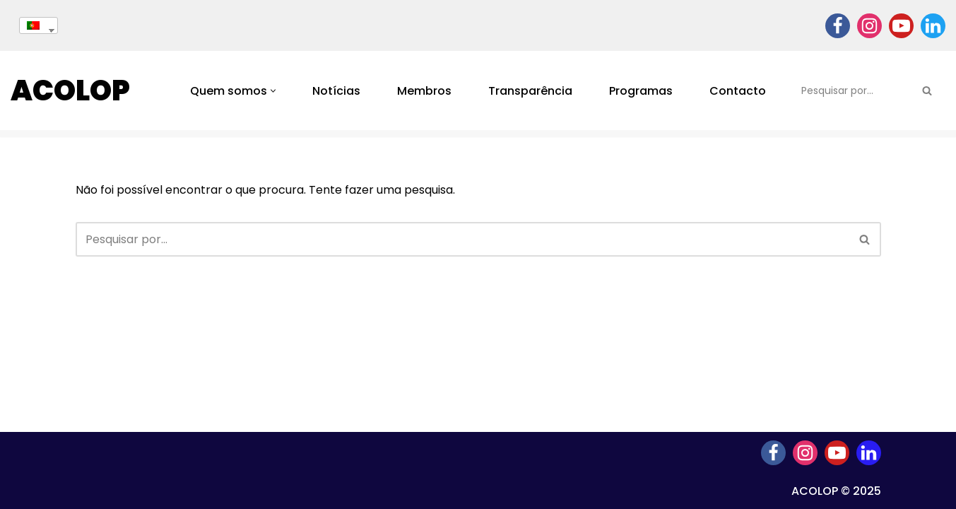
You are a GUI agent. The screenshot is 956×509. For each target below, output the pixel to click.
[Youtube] (901, 25)
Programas (641, 91)
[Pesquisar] (852, 90)
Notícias (336, 91)
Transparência (530, 91)
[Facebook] (837, 25)
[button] (273, 90)
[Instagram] (869, 25)
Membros (424, 91)
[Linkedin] (933, 25)
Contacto (737, 91)
